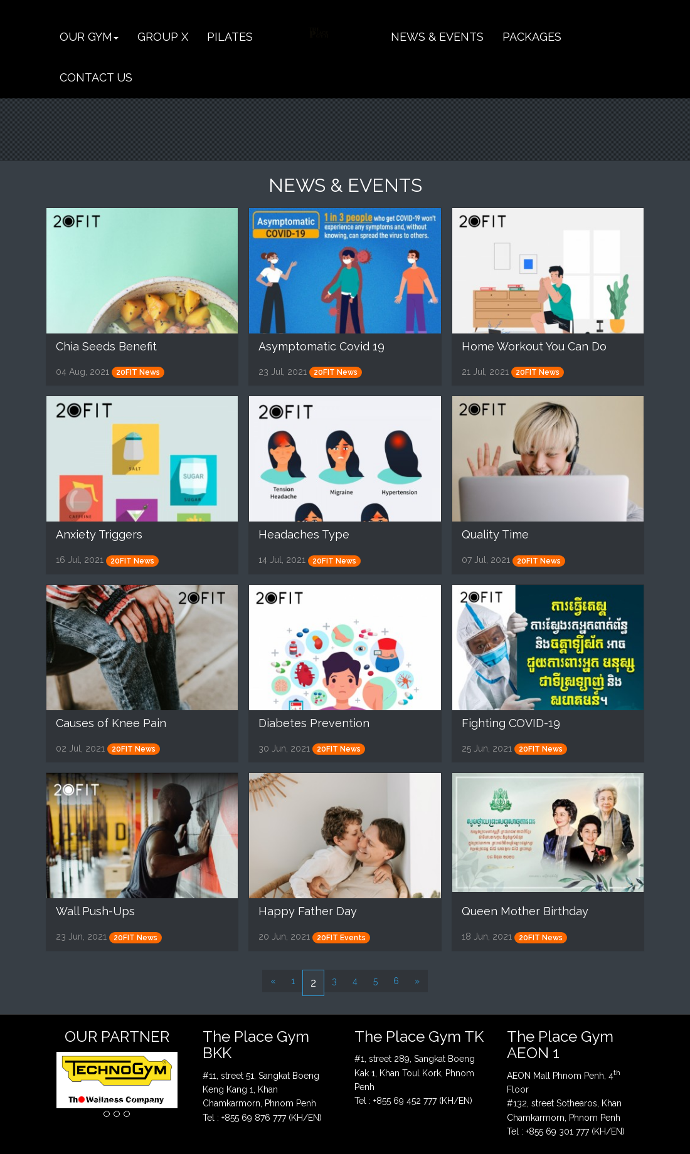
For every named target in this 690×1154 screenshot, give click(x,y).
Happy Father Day (307, 911)
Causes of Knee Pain (111, 723)
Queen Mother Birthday (525, 911)
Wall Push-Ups (95, 911)
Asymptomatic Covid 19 (321, 346)
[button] (89, 36)
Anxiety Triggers (99, 534)
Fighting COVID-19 (511, 723)
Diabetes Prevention (313, 723)
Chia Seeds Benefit (106, 346)
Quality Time (495, 534)
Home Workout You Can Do (534, 346)
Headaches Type (303, 534)
